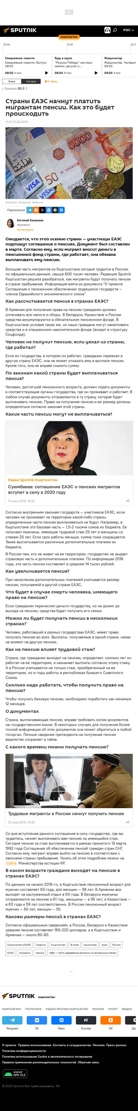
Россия (116, 944)
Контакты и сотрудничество (72, 1045)
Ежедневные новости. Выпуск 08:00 (25, 64)
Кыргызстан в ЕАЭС (19, 944)
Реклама (99, 1045)
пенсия (40, 952)
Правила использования (34, 1045)
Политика (33, 1009)
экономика (90, 944)
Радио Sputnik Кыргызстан (33, 480)
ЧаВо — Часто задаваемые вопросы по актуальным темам (82, 952)
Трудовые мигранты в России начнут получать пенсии (66, 813)
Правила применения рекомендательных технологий (39, 1062)
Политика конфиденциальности (24, 1051)
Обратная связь (88, 1062)
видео (127, 1009)
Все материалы (25, 229)
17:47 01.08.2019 (17, 122)
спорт (113, 1009)
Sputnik (12, 202)
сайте (11, 863)
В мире (75, 944)
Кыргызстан (58, 944)
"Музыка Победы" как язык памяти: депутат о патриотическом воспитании (74, 66)
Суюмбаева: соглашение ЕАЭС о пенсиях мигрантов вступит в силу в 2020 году (64, 489)
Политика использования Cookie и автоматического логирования (47, 1056)
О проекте (9, 1045)
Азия (104, 944)
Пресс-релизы (116, 1045)
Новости (41, 944)
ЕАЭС (10, 952)
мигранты (25, 952)
